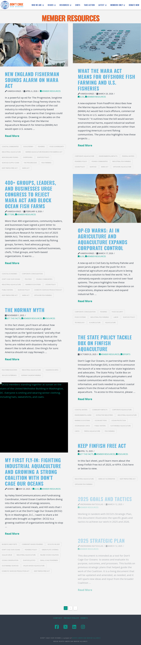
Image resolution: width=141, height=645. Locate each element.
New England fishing (10, 157)
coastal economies (9, 274)
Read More (12, 136)
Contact (57, 618)
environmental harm (83, 415)
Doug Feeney (28, 146)
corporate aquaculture (84, 156)
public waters (7, 290)
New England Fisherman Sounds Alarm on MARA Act (32, 79)
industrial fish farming (121, 161)
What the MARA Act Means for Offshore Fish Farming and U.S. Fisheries (106, 79)
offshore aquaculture (122, 167)
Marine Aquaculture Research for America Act (44, 152)
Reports (125, 354)
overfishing (27, 157)
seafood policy (43, 157)
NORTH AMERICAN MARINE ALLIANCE (86, 638)
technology (80, 322)
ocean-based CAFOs (82, 426)
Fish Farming (46, 163)
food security (117, 312)
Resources (49, 318)
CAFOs (77, 431)
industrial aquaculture (11, 152)
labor (116, 317)
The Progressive (30, 163)
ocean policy (80, 167)
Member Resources (50, 91)
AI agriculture (95, 322)
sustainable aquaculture (120, 426)
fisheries (41, 146)
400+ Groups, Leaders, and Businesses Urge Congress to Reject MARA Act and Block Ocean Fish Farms (30, 194)
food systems (80, 317)
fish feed (28, 279)
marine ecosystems (33, 284)
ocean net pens (101, 420)
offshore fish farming (43, 295)
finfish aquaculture (92, 431)
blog (81, 96)
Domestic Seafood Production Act (48, 290)
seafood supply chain (10, 163)
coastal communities (10, 146)
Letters (9, 214)
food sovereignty (57, 146)
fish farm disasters (9, 370)
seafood (93, 167)
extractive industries (104, 415)
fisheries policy (81, 161)
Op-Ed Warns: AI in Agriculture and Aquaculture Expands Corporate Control (102, 239)
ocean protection (118, 420)
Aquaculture (110, 322)
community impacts (99, 410)
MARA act (25, 168)
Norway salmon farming (31, 375)
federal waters (128, 156)
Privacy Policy (71, 618)
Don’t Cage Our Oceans (11, 279)
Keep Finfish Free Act (10, 168)
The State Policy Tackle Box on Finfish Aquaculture (105, 342)
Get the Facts (13, 318)
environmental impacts (108, 156)
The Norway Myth (25, 309)
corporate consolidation (85, 312)
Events (84, 618)
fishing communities (100, 161)
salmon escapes (52, 370)
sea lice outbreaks (9, 375)
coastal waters (81, 410)
